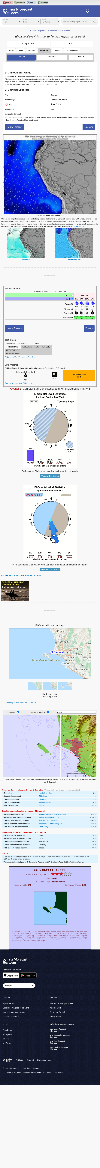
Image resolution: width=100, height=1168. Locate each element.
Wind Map (26, 259)
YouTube (7, 1043)
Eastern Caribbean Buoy (48, 820)
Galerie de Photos (11, 1016)
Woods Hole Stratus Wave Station (52, 814)
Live (21, 51)
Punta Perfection (45, 793)
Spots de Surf (9, 1003)
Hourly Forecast (28, 43)
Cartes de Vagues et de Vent (16, 1008)
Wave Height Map (74, 259)
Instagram (7, 1034)
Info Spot (44, 51)
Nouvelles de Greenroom (14, 1012)
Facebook (7, 1030)
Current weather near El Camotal (18, 383)
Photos (81, 56)
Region (25, 19)
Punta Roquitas (45, 802)
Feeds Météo (56, 1016)
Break (44, 19)
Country (5, 19)
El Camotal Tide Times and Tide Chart (20, 357)
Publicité (19, 1060)
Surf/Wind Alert (72, 51)
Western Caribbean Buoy (49, 817)
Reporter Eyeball (57, 1012)
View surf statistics (50, 476)
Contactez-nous (44, 1060)
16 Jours (72, 43)
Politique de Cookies (55, 1072)
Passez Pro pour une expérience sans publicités (50, 31)
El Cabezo (43, 796)
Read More (79, 226)
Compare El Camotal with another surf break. (21, 575)
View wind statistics (50, 569)
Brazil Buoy (43, 827)
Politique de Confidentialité (33, 1072)
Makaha (42, 805)
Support (30, 1060)
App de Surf (55, 1008)
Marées (31, 51)
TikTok (6, 1039)
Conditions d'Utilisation (12, 1072)
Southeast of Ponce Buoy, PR (50, 824)
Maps (11, 51)
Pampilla (42, 799)
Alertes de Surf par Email (61, 1003)
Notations (52, 56)
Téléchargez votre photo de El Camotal (20, 703)
